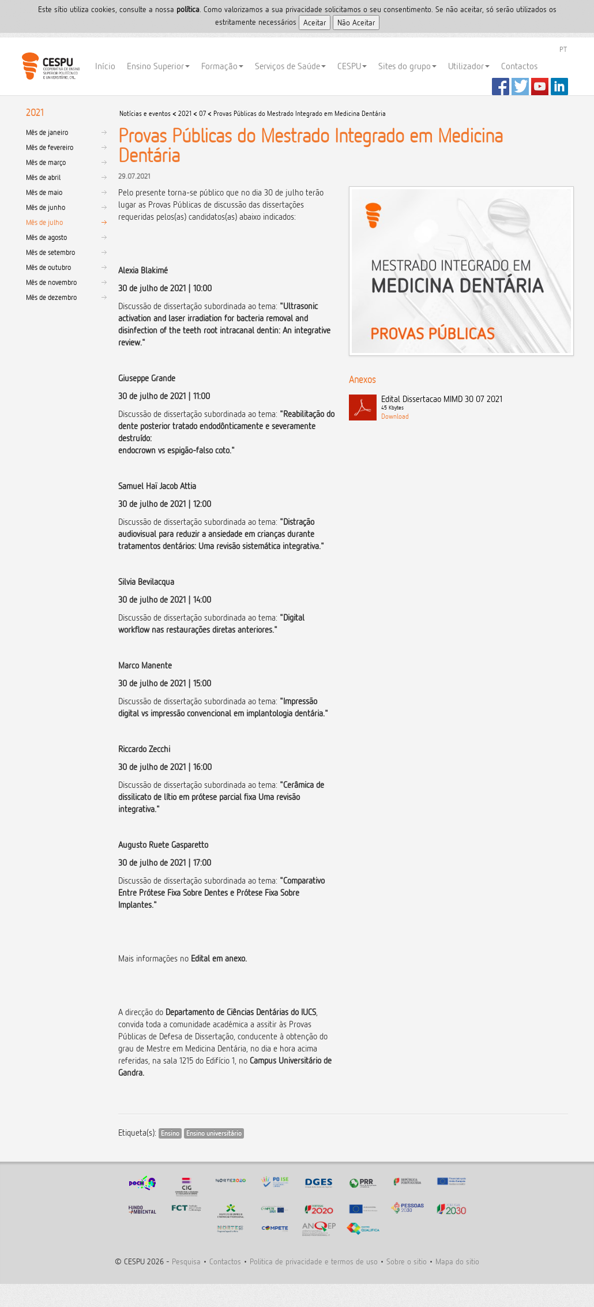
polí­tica (188, 9)
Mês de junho (45, 207)
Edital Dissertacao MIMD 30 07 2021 (474, 403)
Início (105, 66)
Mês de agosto (46, 237)
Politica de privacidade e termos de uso (314, 1261)
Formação (222, 66)
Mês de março (46, 162)
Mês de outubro (48, 267)
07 (202, 113)
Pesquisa (186, 1261)
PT (563, 49)
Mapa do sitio (457, 1261)
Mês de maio (44, 192)
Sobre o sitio (406, 1261)
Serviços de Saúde (290, 66)
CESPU (50, 66)
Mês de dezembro (51, 297)
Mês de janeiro (47, 132)
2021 (184, 113)
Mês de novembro (51, 282)
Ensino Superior (158, 66)
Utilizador (469, 66)
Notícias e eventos (145, 113)
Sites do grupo (407, 66)
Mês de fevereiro (49, 147)
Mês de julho (44, 222)
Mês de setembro (50, 252)
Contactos (519, 66)
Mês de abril (43, 177)
